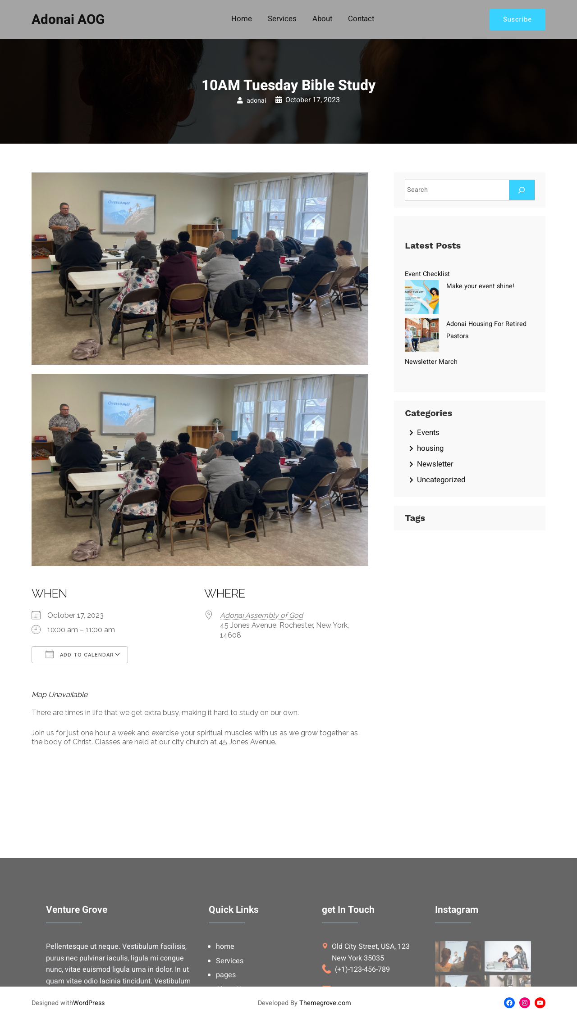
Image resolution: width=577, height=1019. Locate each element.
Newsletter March (431, 362)
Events (428, 432)
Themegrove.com (325, 1003)
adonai (256, 100)
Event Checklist (427, 274)
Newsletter (435, 464)
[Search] (521, 189)
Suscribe (517, 19)
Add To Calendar (80, 654)
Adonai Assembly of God (261, 615)
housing (430, 448)
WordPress (89, 1003)
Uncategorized (441, 479)
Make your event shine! (480, 286)
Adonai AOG (68, 19)
